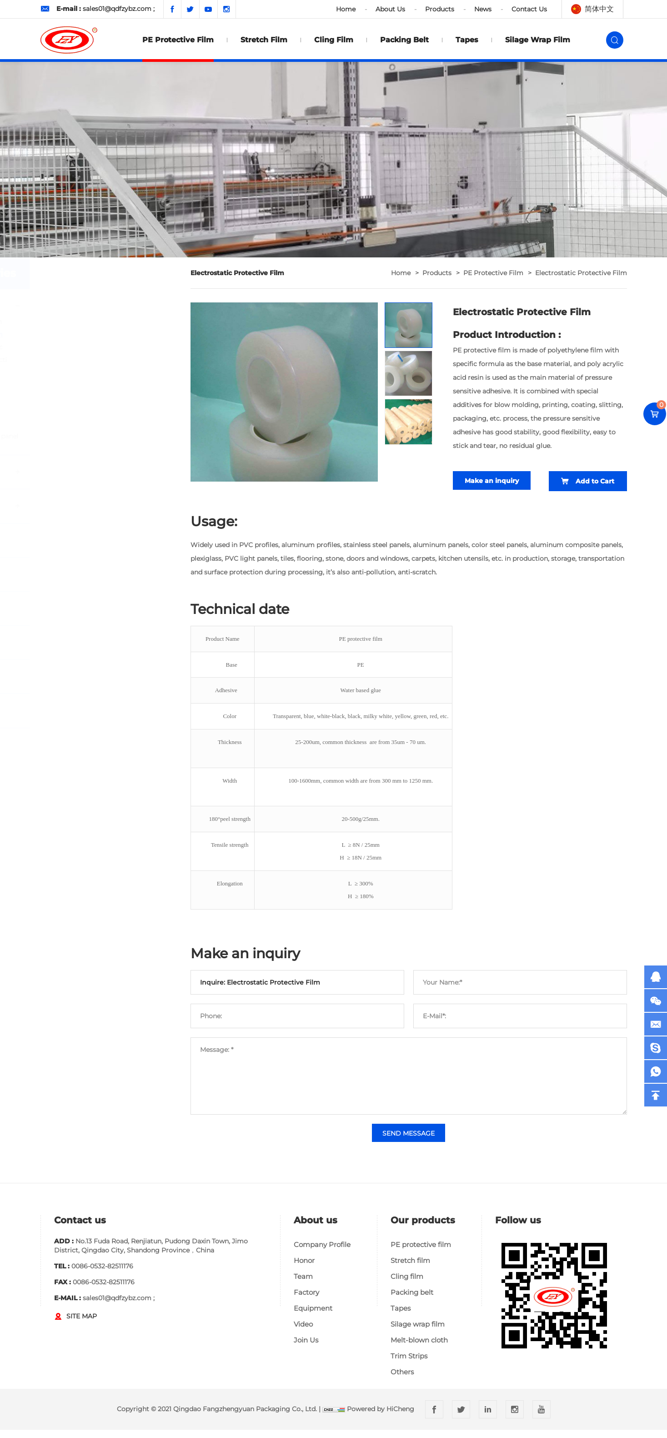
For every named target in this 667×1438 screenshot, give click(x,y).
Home (346, 9)
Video (303, 1332)
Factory (306, 1300)
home (401, 273)
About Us (390, 9)
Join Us (306, 1348)
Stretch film (264, 39)
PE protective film (178, 39)
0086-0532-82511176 (102, 1274)
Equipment (313, 1316)
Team (303, 1284)
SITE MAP (81, 1324)
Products (439, 9)
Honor (304, 1268)
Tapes (467, 39)
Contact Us (529, 9)
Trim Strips (409, 1364)
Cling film (333, 39)
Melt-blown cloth (419, 1348)
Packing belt (404, 39)
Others (402, 1380)
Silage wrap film (537, 39)
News (482, 9)
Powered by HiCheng (380, 1417)
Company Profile (322, 1252)
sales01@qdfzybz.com (117, 9)
